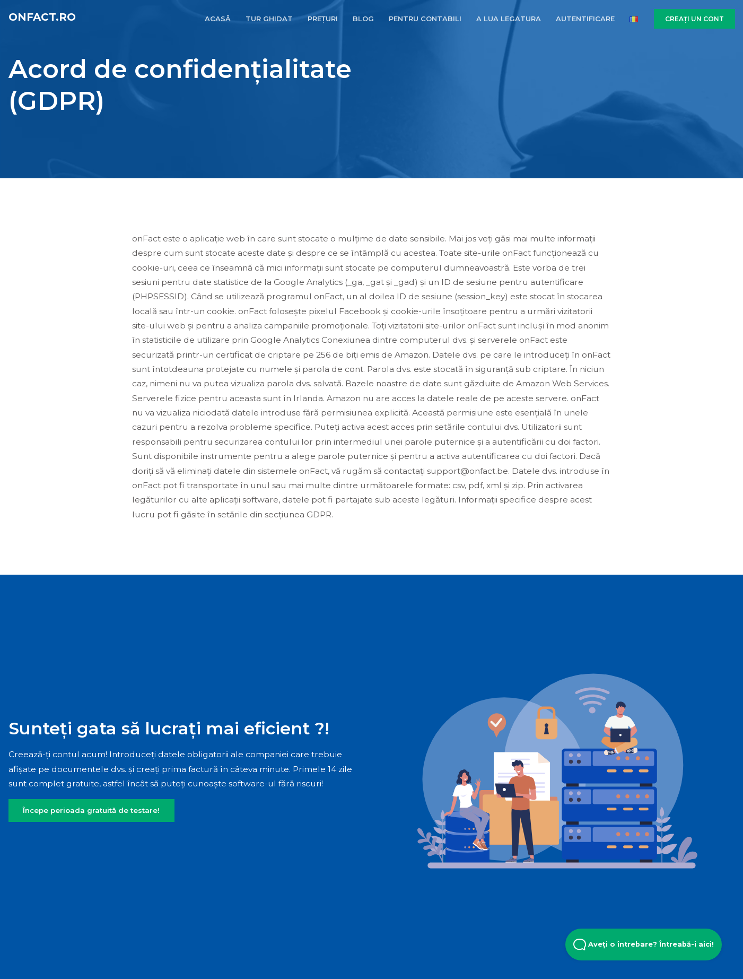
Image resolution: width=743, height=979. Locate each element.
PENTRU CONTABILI (425, 18)
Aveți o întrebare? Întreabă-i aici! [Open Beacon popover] (643, 944)
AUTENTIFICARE (585, 18)
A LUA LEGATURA (508, 18)
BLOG (363, 18)
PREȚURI (323, 18)
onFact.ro (42, 17)
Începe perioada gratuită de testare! (91, 810)
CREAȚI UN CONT (694, 19)
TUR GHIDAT (269, 18)
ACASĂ (218, 18)
